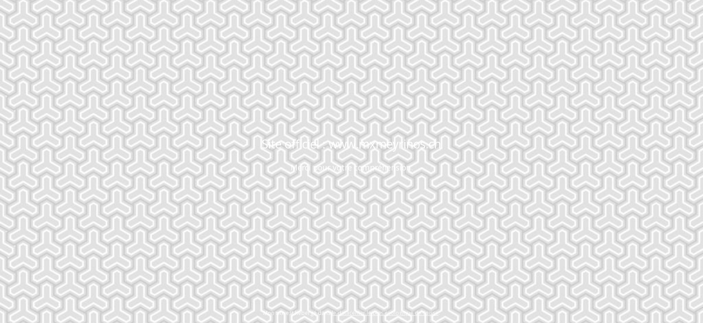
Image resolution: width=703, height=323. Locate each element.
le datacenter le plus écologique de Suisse (385, 313)
